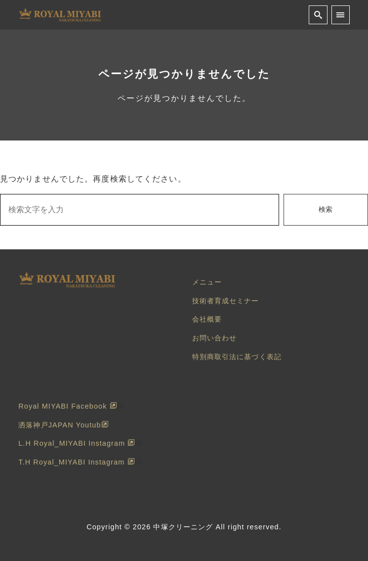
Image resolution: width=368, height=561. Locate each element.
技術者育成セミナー (225, 301)
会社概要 (207, 319)
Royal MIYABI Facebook (67, 406)
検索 (325, 209)
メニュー (207, 282)
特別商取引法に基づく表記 (237, 357)
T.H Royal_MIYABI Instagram (76, 462)
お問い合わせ (214, 338)
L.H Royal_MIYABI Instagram (76, 443)
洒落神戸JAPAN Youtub (63, 425)
